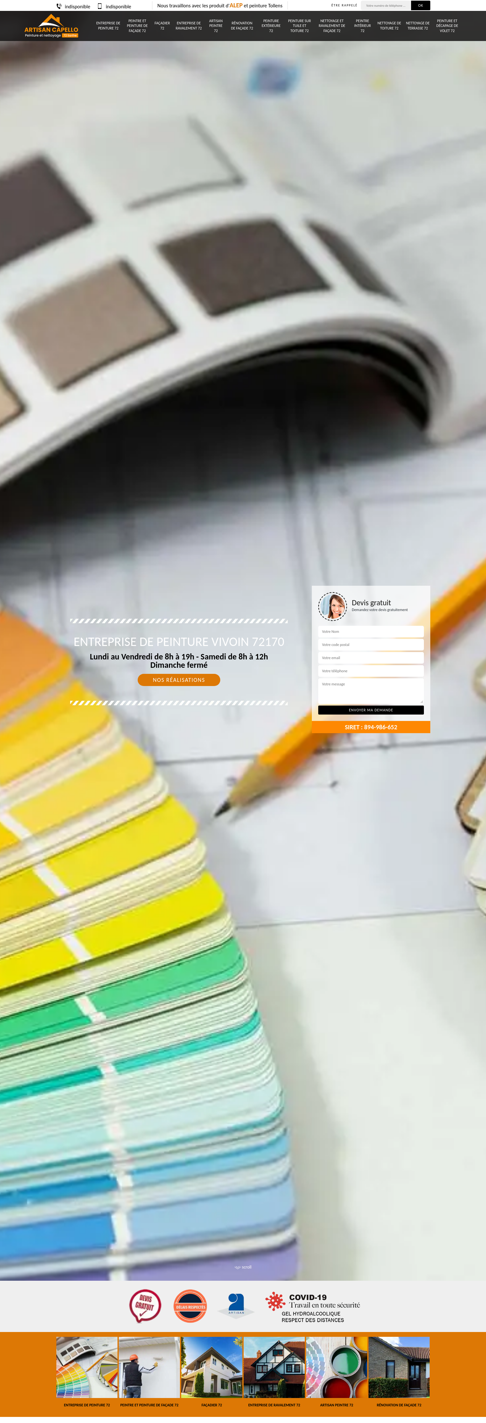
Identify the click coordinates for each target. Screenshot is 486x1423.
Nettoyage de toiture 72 (389, 25)
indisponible (73, 7)
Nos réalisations (179, 679)
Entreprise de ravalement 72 (189, 25)
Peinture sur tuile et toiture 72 (299, 26)
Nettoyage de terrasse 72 (418, 25)
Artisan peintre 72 (216, 26)
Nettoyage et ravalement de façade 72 (332, 26)
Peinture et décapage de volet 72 (447, 26)
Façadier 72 (162, 25)
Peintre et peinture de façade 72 (137, 26)
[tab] (243, 711)
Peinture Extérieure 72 (271, 26)
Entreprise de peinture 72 (108, 25)
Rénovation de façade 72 (242, 25)
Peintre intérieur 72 (362, 26)
